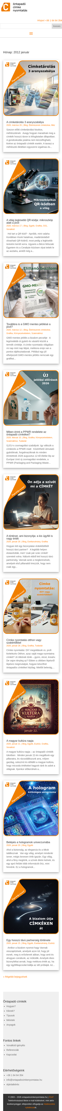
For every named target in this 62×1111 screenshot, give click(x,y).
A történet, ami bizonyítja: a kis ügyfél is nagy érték (29, 537)
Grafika (39, 226)
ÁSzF (51, 1097)
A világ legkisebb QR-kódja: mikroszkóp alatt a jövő (29, 221)
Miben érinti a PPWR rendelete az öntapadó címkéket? (26, 433)
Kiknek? (10, 1011)
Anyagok (10, 1024)
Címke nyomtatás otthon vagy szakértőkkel (23, 641)
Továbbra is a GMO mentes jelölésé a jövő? (28, 325)
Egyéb (32, 226)
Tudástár (23, 441)
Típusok (10, 1015)
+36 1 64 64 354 (14, 1075)
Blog (26, 125)
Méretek (10, 1020)
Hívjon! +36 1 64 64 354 (49, 20)
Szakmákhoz (37, 333)
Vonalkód (10, 229)
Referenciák (12, 1050)
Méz (53, 125)
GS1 (45, 226)
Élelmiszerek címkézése (39, 125)
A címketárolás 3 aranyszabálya (25, 122)
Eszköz (37, 744)
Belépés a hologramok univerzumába (28, 842)
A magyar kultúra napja (20, 740)
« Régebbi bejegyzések (15, 976)
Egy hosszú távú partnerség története (28, 940)
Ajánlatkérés (12, 1084)
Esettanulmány (34, 541)
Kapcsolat (11, 1054)
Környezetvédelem (22, 333)
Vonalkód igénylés (15, 1045)
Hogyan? (11, 1006)
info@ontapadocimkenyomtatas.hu (24, 1080)
